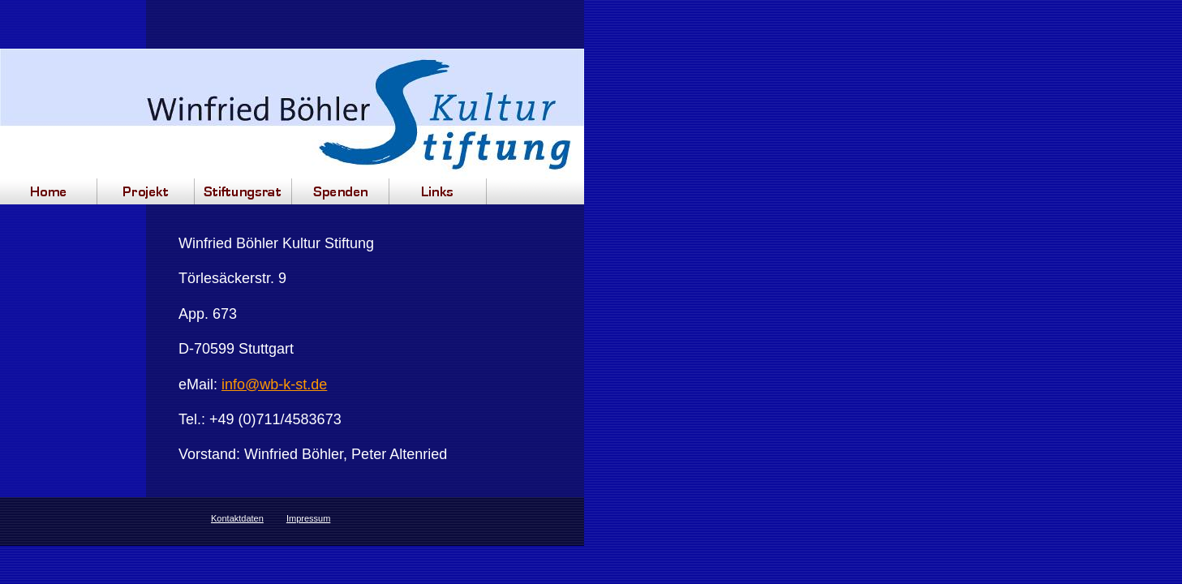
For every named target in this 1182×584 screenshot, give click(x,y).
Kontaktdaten (237, 518)
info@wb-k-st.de (274, 384)
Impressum (308, 518)
